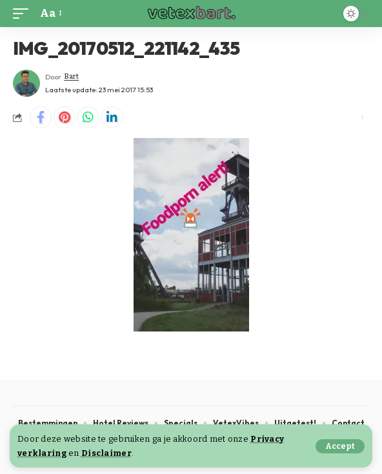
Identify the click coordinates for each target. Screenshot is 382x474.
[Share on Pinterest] (64, 117)
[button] (340, 446)
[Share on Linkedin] (112, 117)
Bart (71, 76)
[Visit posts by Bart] (26, 83)
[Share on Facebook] (41, 117)
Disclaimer (106, 453)
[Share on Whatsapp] (88, 117)
